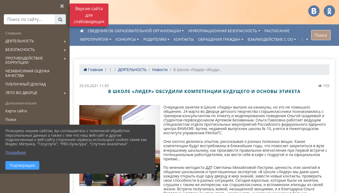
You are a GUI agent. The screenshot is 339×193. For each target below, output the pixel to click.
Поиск (321, 35)
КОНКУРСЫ (126, 39)
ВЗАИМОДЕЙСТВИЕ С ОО (270, 39)
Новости (160, 69)
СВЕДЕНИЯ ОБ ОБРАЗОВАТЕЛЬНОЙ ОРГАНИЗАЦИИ (134, 30)
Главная (93, 69)
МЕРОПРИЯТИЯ (94, 39)
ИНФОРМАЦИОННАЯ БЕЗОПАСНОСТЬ (222, 30)
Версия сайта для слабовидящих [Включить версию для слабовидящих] (89, 15)
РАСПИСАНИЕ (277, 30)
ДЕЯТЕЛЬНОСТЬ (132, 69)
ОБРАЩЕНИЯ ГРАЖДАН (219, 39)
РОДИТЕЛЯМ (154, 39)
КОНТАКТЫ (184, 39)
